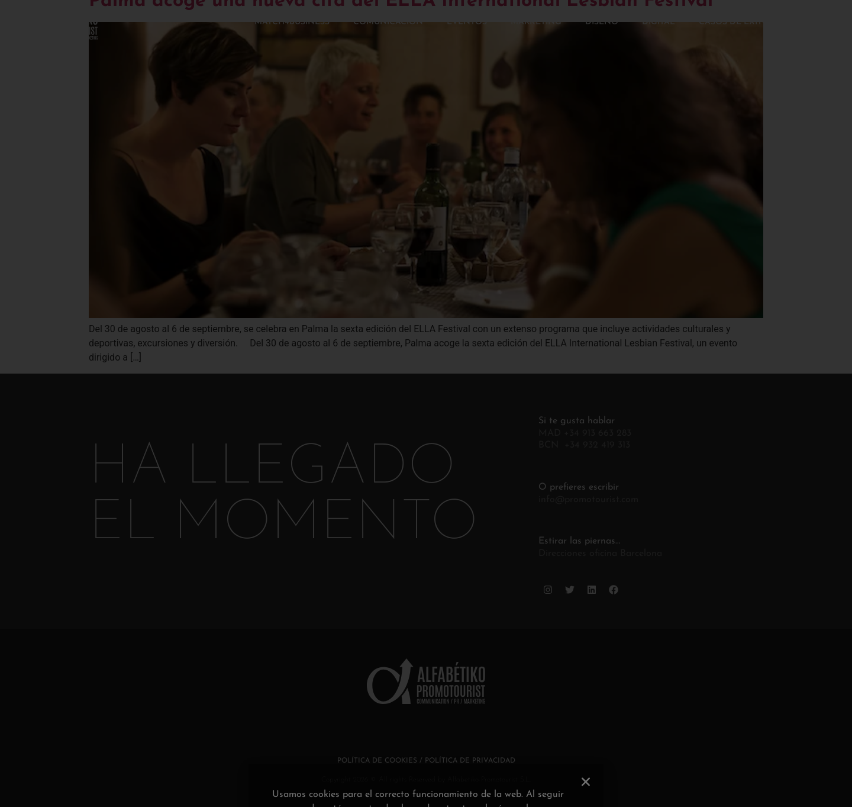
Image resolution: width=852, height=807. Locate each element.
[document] (426, 403)
